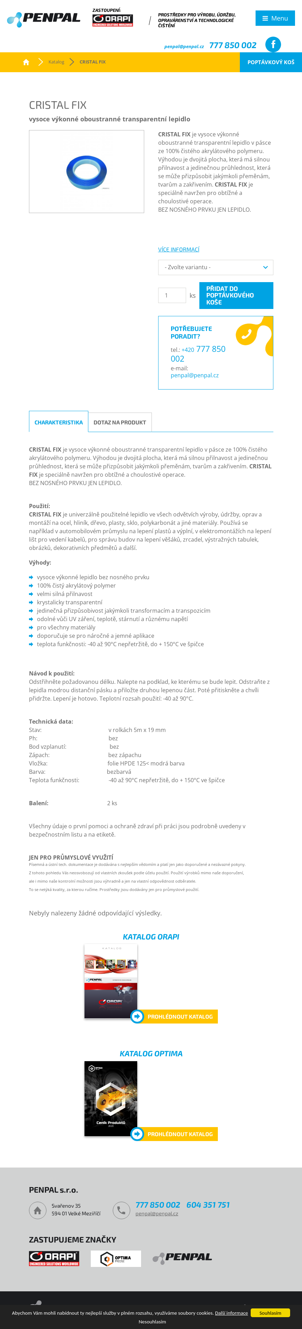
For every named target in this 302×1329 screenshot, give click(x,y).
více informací (178, 249)
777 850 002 (233, 45)
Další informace (231, 1313)
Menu (279, 18)
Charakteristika (59, 422)
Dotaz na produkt (120, 422)
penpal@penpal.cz (184, 46)
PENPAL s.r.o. (26, 62)
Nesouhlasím (152, 1322)
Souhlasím (270, 1313)
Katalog (56, 62)
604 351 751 (208, 1205)
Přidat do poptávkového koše (230, 295)
